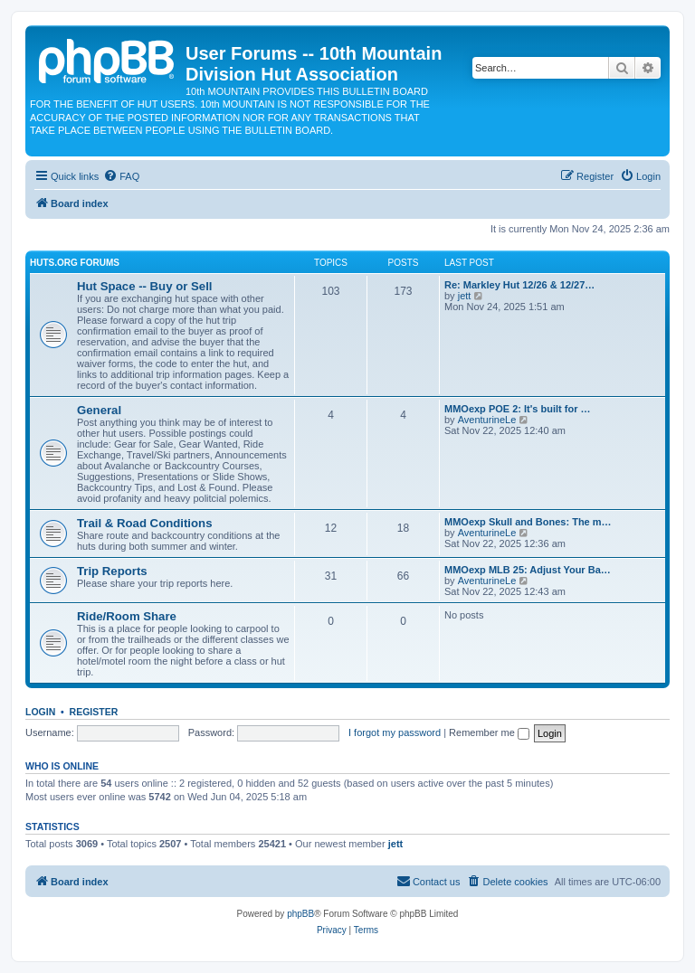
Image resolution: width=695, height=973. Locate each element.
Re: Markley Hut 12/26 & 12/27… (519, 284)
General (99, 410)
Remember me (489, 732)
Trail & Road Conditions (144, 523)
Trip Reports (112, 571)
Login (40, 711)
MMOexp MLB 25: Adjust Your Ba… (527, 569)
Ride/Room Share (126, 616)
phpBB (300, 914)
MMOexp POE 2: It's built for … (517, 408)
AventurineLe (487, 419)
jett (464, 295)
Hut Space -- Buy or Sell (145, 286)
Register (94, 711)
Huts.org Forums (74, 263)
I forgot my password (394, 732)
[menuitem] (121, 176)
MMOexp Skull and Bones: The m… (528, 521)
